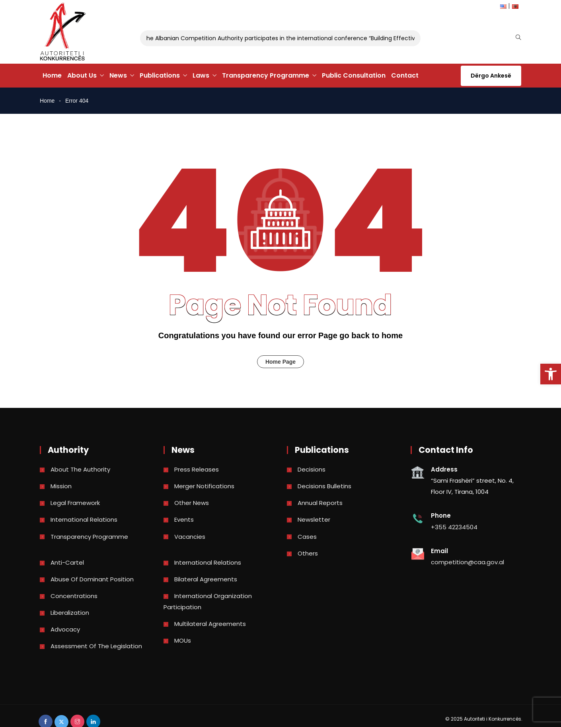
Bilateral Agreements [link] (205, 579)
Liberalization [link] (70, 612)
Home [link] (52, 75)
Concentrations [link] (74, 596)
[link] (550, 374)
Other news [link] (191, 503)
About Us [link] (82, 75)
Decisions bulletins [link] (324, 486)
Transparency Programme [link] (265, 75)
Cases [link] (307, 536)
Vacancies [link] (189, 536)
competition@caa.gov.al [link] (467, 562)
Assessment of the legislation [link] (96, 646)
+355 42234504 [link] (454, 527)
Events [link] (184, 519)
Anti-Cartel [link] (67, 562)
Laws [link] (201, 75)
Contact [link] (405, 75)
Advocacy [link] (65, 629)
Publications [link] (160, 75)
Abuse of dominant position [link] (92, 579)
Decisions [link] (311, 469)
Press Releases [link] (196, 469)
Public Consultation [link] (354, 75)
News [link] (118, 75)
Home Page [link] (280, 362)
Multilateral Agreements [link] (210, 624)
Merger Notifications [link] (204, 486)
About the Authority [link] (80, 469)
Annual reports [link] (320, 503)
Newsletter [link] (314, 519)
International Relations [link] (84, 519)
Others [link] (308, 553)
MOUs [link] (182, 640)
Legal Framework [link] (75, 503)
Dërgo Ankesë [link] (491, 76)
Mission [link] (61, 486)
